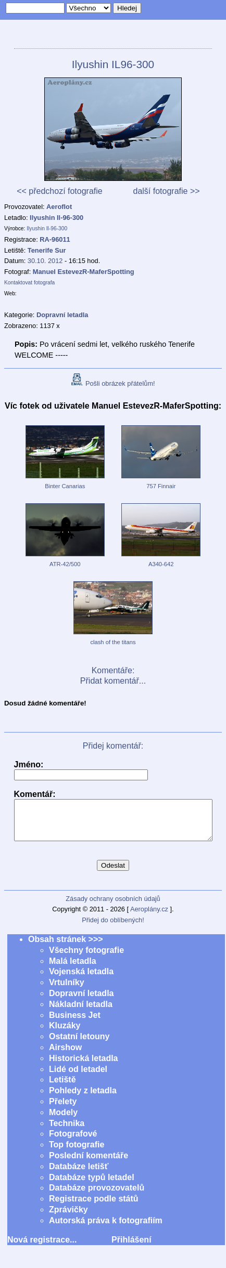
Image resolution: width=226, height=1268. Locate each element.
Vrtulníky (66, 990)
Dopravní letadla (81, 1001)
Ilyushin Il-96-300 (56, 217)
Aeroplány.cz (149, 917)
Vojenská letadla (81, 979)
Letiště (62, 1087)
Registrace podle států (94, 1206)
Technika (66, 1131)
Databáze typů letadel (91, 1185)
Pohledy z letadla (83, 1098)
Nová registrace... (42, 1247)
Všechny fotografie (86, 957)
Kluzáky (64, 1033)
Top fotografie (76, 1152)
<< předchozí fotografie (60, 191)
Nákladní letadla (80, 1012)
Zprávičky (68, 1217)
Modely (63, 1120)
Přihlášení (131, 1247)
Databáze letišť (78, 1174)
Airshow (65, 1055)
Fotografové (73, 1141)
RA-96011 (55, 239)
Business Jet (75, 1022)
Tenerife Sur (47, 250)
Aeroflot (59, 207)
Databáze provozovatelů (96, 1195)
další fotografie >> (166, 191)
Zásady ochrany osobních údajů (113, 906)
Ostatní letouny (79, 1044)
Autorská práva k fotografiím (105, 1228)
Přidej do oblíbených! (113, 928)
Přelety (63, 1109)
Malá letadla (72, 968)
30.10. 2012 (45, 261)
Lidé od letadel (78, 1077)
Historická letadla (83, 1066)
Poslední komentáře (88, 1163)
